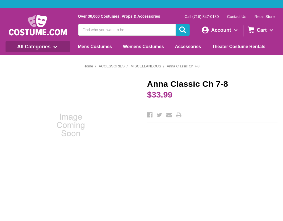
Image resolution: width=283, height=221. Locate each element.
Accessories (188, 46)
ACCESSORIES (112, 66)
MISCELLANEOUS (145, 66)
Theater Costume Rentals (238, 46)
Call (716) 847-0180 (202, 16)
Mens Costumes (95, 46)
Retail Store (265, 16)
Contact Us (236, 16)
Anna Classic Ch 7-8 (183, 66)
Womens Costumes (143, 46)
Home (88, 66)
